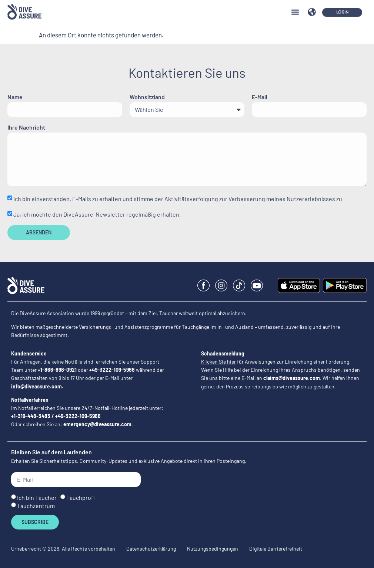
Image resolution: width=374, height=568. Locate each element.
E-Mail (259, 97)
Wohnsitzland (147, 97)
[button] (295, 7)
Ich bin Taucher (37, 497)
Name (15, 97)
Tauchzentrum (36, 505)
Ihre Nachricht (26, 127)
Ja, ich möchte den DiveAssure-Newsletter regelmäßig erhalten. (97, 214)
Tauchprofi (80, 497)
